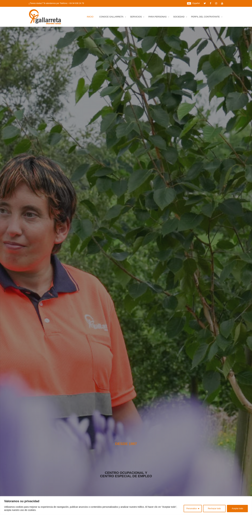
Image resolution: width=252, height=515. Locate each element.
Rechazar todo (214, 508)
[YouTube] (222, 3)
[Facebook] (210, 3)
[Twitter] (205, 3)
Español (193, 3)
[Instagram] (216, 3)
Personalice (191, 508)
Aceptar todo (237, 508)
